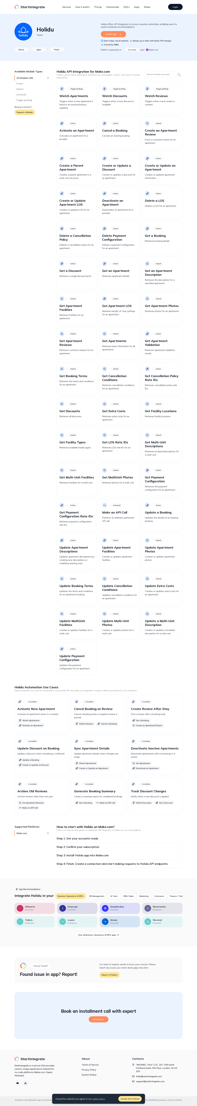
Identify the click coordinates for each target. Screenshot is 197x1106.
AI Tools (113, 896)
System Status (89, 1074)
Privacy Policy (89, 1069)
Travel (39, 35)
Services (66, 7)
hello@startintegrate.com (149, 1076)
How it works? (82, 7)
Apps (136, 7)
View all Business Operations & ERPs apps (98, 935)
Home (21, 49)
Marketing (143, 896)
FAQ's (126, 7)
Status (147, 7)
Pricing (97, 7)
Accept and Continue (130, 1099)
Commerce (159, 896)
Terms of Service (90, 1064)
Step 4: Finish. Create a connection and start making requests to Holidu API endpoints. (120, 863)
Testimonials (112, 7)
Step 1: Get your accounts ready (120, 838)
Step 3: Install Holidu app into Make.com (120, 855)
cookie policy (98, 1098)
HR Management (96, 896)
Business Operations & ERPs (70, 896)
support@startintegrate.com (150, 1081)
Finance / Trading (177, 896)
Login (175, 7)
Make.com (152, 50)
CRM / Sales (128, 896)
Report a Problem (110, 975)
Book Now (98, 1019)
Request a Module (25, 112)
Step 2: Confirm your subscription (120, 847)
